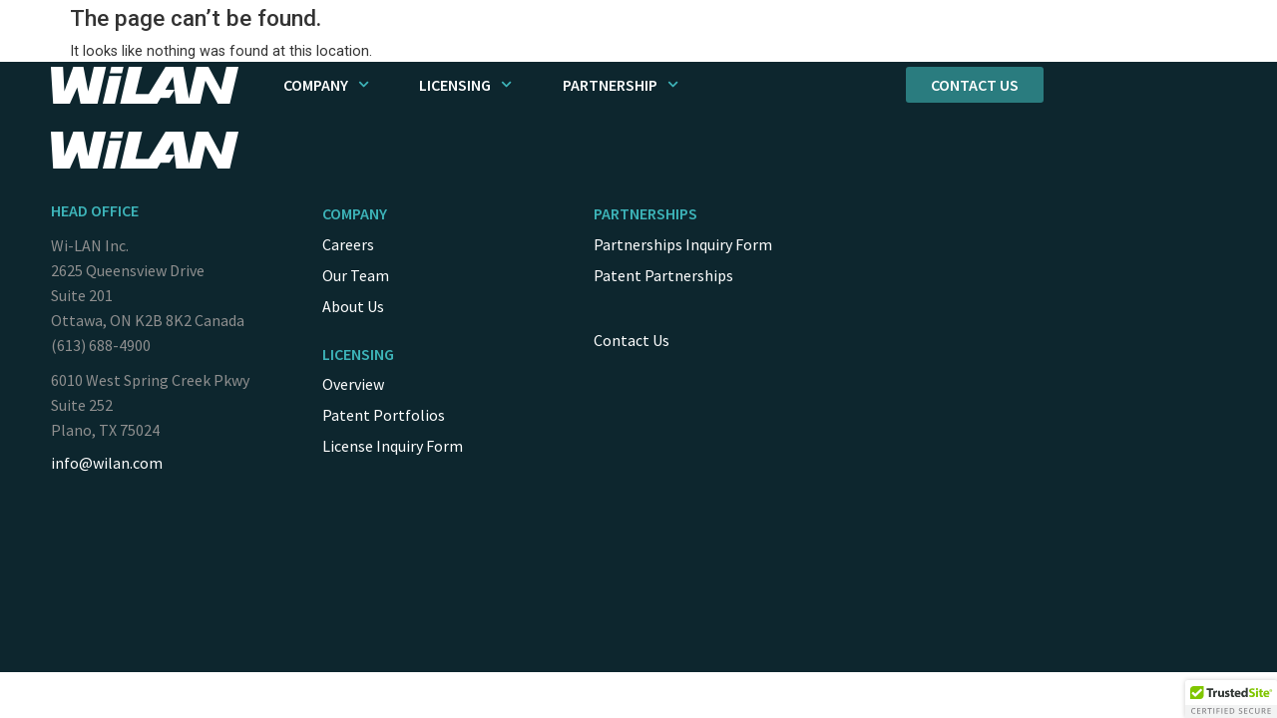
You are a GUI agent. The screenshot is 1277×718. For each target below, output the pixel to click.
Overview (353, 384)
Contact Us (631, 340)
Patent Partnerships (663, 275)
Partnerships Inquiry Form (683, 244)
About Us (353, 306)
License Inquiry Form (392, 446)
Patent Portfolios (383, 415)
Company (326, 84)
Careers (348, 244)
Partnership (620, 84)
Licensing (465, 84)
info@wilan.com (107, 463)
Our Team (355, 275)
